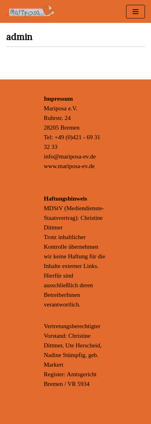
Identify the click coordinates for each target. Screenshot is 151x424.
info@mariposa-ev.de (70, 156)
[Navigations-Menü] (135, 11)
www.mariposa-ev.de (69, 166)
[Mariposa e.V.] (30, 11)
